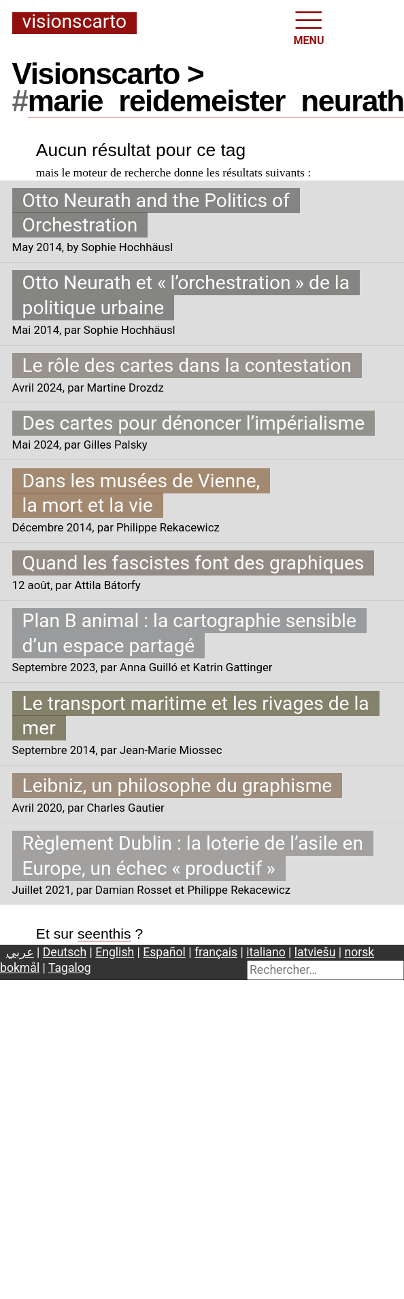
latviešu (315, 952)
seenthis (104, 933)
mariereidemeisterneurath (216, 100)
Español (164, 952)
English (114, 952)
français (216, 952)
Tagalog (69, 968)
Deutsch (64, 952)
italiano (266, 952)
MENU (309, 27)
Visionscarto (74, 22)
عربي (20, 952)
